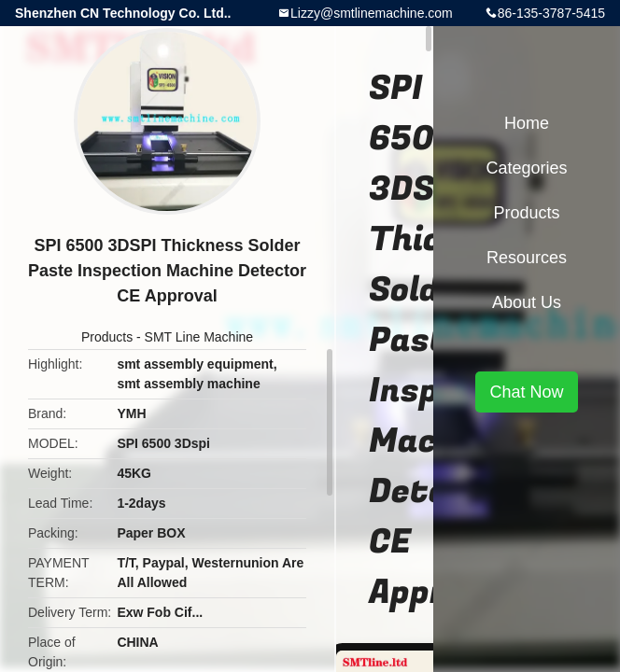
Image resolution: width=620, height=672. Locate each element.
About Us (526, 302)
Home (526, 123)
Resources (526, 257)
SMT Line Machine (199, 336)
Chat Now (526, 392)
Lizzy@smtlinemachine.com (371, 13)
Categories (526, 168)
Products (107, 336)
